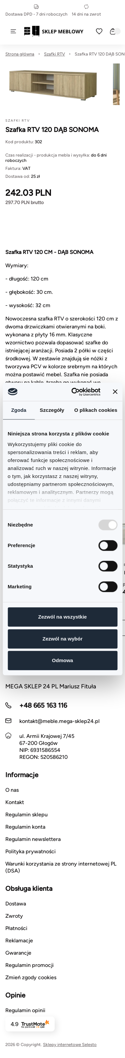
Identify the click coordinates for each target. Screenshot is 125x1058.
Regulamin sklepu (26, 814)
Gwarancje (18, 953)
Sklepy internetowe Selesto (70, 1044)
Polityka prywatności (30, 851)
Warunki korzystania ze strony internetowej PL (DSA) (60, 867)
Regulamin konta (25, 827)
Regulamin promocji (29, 965)
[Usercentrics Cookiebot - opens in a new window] (74, 392)
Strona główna (19, 54)
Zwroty (14, 916)
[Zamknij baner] (115, 392)
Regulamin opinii (25, 1010)
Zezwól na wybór (62, 639)
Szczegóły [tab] (52, 410)
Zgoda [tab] (18, 410)
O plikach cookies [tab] (95, 410)
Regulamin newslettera (33, 839)
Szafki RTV (54, 54)
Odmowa (62, 660)
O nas (12, 790)
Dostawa (15, 903)
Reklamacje (19, 940)
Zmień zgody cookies (30, 977)
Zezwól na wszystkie (62, 617)
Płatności (16, 928)
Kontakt (14, 802)
